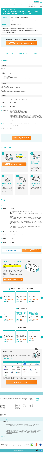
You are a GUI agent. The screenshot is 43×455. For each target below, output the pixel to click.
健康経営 (19, 441)
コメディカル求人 (15, 439)
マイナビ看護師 (25, 421)
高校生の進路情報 (8, 430)
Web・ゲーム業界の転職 (11, 438)
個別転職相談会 (24, 405)
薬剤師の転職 (7, 439)
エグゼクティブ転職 (28, 438)
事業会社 (9, 405)
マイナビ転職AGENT (3, 421)
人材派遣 (7, 438)
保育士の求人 (23, 439)
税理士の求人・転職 (37, 438)
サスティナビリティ (14, 447)
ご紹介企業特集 (24, 402)
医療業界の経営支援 (35, 439)
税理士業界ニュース (24, 404)
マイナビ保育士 (35, 421)
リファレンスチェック (33, 441)
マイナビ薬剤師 (30, 421)
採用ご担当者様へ (39, 399)
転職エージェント (23, 438)
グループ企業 (21, 447)
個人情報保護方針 (27, 447)
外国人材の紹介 (39, 439)
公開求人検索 (31, 399)
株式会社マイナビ (3, 447)
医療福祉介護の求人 (31, 428)
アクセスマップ (3, 411)
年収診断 (23, 406)
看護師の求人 (10, 439)
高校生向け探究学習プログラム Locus (14, 430)
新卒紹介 (20, 438)
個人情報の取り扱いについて (39, 403)
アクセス (10, 447)
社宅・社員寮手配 (28, 441)
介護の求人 (31, 439)
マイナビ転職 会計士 (20, 421)
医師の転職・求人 (20, 439)
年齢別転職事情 (24, 403)
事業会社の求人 (31, 406)
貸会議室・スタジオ (23, 441)
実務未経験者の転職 (17, 404)
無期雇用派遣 (27, 439)
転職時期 (16, 405)
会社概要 (7, 447)
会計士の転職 (32, 438)
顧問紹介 (41, 438)
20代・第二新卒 (16, 438)
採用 (18, 447)
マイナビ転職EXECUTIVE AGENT (11, 421)
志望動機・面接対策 (17, 406)
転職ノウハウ (17, 399)
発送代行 (17, 441)
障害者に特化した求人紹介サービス (15, 428)
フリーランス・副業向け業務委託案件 (24, 428)
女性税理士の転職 (17, 403)
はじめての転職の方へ (3, 403)
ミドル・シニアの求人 (8, 428)
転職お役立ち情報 (25, 399)
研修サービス (7, 441)
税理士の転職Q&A (17, 411)
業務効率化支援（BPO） (12, 441)
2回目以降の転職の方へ (4, 404)
